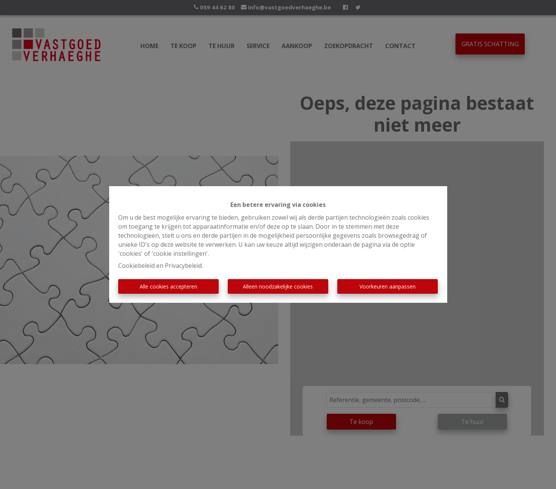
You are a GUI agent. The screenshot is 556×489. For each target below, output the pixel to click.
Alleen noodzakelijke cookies (278, 286)
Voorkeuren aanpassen (387, 286)
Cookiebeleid (136, 265)
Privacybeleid (183, 265)
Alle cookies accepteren (168, 286)
